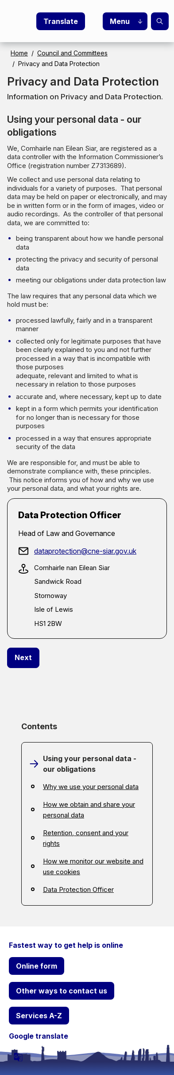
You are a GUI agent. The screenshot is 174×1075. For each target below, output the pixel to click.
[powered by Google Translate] (18, 1057)
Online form (36, 966)
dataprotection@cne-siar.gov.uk (85, 551)
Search (160, 21)
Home (19, 53)
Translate (60, 21)
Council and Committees (72, 53)
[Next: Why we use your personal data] (23, 658)
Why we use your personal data (91, 786)
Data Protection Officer (78, 889)
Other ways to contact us (61, 990)
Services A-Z (39, 1015)
